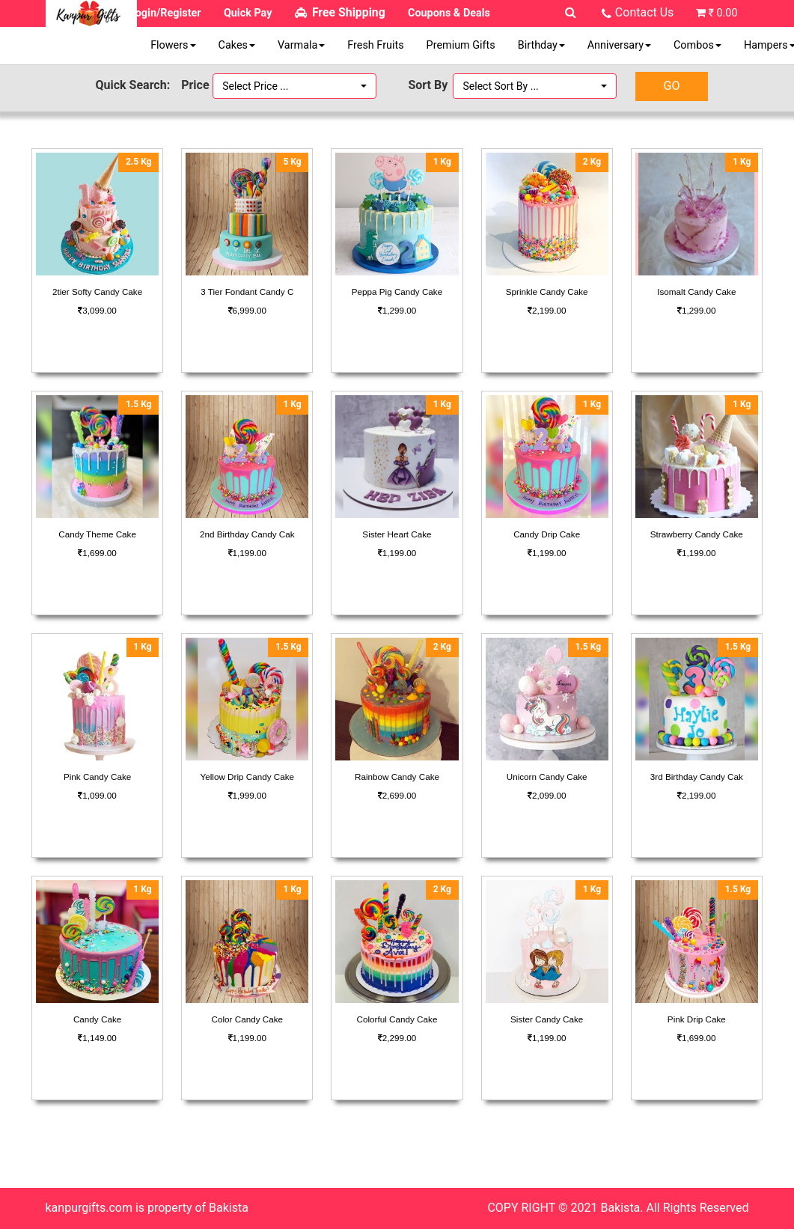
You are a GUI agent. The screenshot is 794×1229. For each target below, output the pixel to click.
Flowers (172, 45)
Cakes (237, 45)
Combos (697, 45)
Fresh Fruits (375, 45)
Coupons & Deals (449, 13)
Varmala (301, 45)
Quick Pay (248, 13)
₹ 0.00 (722, 13)
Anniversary (619, 45)
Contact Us (644, 12)
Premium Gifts (461, 45)
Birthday (541, 45)
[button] (294, 86)
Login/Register (165, 13)
